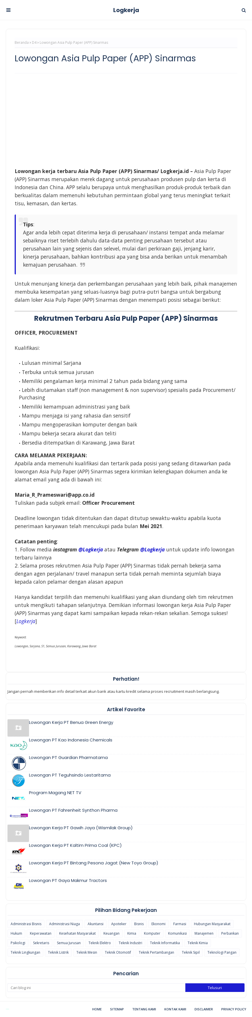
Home (97, 1009)
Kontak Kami (175, 1009)
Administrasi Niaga (64, 923)
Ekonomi (158, 923)
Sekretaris (41, 942)
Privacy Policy (233, 1009)
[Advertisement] (126, 119)
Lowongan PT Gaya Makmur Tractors (68, 880)
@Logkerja (90, 549)
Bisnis (139, 923)
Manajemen (204, 933)
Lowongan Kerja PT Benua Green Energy (71, 722)
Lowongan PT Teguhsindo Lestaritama (70, 775)
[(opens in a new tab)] (25, 621)
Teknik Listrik (58, 952)
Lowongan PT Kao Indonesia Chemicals (70, 740)
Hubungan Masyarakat (212, 923)
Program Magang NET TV (55, 793)
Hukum (16, 933)
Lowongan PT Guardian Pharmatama (68, 757)
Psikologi (18, 942)
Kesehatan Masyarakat (77, 933)
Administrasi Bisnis (26, 923)
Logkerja (126, 10)
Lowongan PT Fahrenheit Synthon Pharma (73, 810)
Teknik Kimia (198, 942)
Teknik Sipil (191, 952)
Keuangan (111, 933)
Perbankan (230, 933)
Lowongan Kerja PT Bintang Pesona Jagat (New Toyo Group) (93, 863)
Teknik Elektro (100, 942)
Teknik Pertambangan (156, 952)
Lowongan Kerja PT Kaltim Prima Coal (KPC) (75, 845)
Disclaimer (204, 1009)
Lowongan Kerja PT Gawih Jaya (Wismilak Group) (81, 828)
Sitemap (117, 1009)
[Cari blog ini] (96, 987)
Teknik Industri (130, 942)
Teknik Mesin (86, 952)
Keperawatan (40, 933)
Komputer (152, 933)
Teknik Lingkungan (25, 952)
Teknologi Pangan (221, 952)
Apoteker (118, 923)
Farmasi (179, 923)
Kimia (131, 933)
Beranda (22, 42)
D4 (34, 42)
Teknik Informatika (165, 942)
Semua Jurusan (69, 942)
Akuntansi (95, 923)
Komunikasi (177, 933)
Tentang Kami (144, 1009)
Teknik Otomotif (118, 952)
